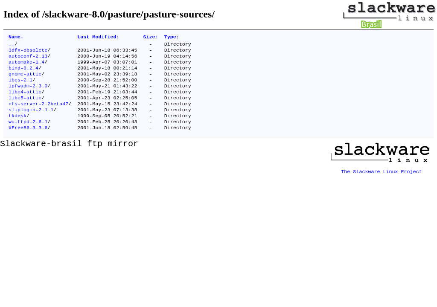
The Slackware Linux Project (381, 182)
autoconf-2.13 (28, 59)
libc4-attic (25, 100)
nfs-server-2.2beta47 (38, 113)
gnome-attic (25, 79)
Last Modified (98, 37)
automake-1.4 (26, 66)
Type (171, 37)
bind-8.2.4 (23, 73)
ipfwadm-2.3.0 (28, 93)
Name (16, 37)
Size (150, 37)
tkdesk (17, 127)
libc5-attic (25, 107)
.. (12, 45)
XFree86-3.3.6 (28, 141)
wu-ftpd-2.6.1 (28, 134)
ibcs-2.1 (20, 86)
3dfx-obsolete (28, 52)
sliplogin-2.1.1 (31, 120)
